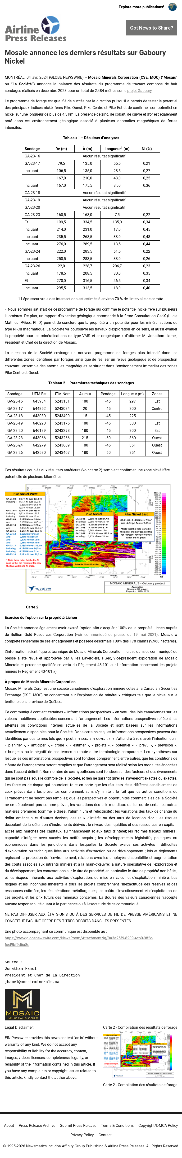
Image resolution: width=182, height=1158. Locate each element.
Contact (105, 1135)
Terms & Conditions (117, 1125)
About (9, 1125)
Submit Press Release (78, 1125)
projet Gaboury (139, 90)
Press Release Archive (37, 1125)
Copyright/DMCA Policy (158, 1125)
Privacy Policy (82, 1135)
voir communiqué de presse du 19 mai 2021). (117, 634)
